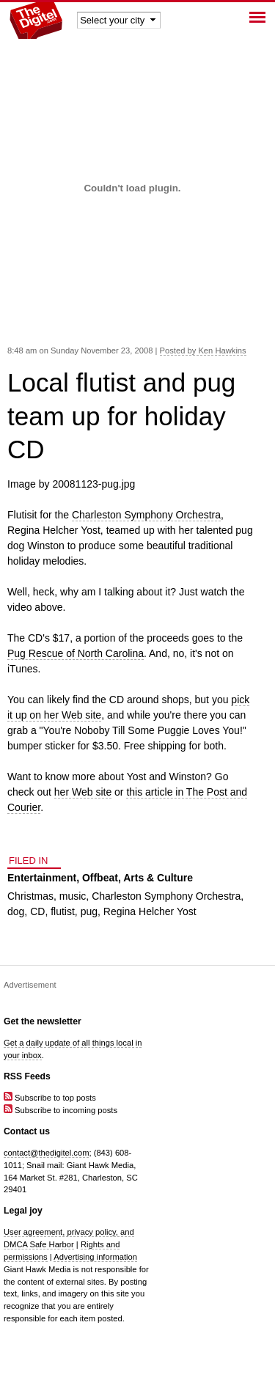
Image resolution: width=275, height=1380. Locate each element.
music (73, 896)
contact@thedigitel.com (46, 1152)
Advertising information (95, 1256)
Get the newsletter (42, 1021)
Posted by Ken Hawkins (203, 350)
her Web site (82, 792)
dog (15, 911)
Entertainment (41, 878)
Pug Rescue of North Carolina (75, 653)
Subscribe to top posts (50, 1097)
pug (89, 911)
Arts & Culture (158, 878)
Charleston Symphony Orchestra (146, 515)
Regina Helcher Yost (150, 911)
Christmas (30, 896)
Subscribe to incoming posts (60, 1110)
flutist (63, 911)
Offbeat (100, 878)
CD (37, 911)
